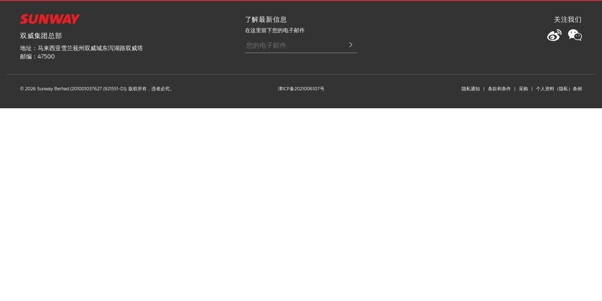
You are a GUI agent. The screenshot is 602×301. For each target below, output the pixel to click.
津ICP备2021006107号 (301, 88)
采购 (523, 88)
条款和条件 (499, 88)
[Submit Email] (347, 45)
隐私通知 (471, 88)
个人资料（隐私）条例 (559, 88)
